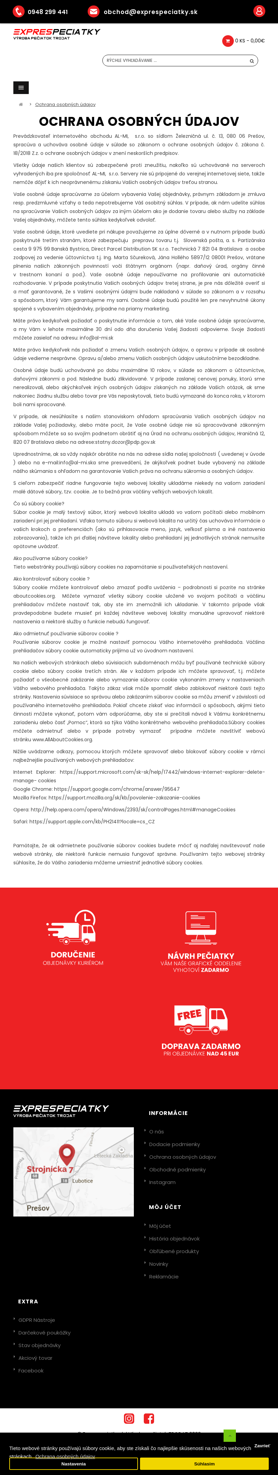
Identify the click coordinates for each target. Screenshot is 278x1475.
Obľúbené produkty (174, 1251)
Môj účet (160, 1226)
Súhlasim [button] (204, 1463)
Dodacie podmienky (174, 1144)
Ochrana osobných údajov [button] (65, 1456)
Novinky (158, 1263)
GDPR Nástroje (36, 1320)
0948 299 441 (45, 12)
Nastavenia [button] (73, 1463)
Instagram (162, 1182)
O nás (156, 1131)
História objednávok (174, 1238)
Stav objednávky (39, 1345)
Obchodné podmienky (177, 1169)
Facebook (30, 1370)
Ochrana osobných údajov (65, 104)
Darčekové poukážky (44, 1332)
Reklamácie (164, 1276)
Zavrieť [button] (262, 1445)
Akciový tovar (35, 1357)
